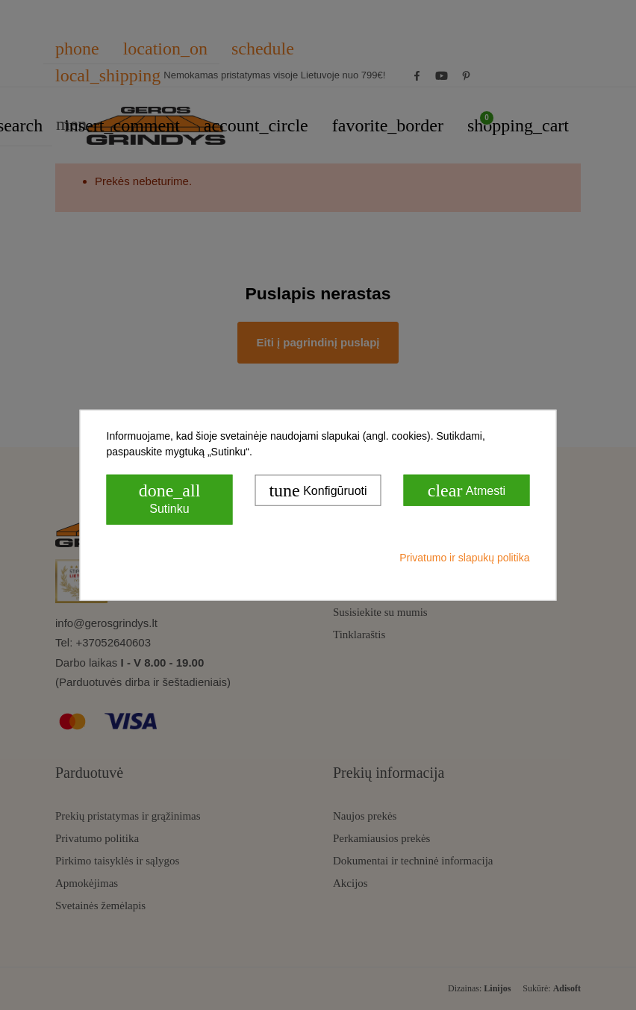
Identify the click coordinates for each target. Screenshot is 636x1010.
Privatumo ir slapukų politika (464, 558)
